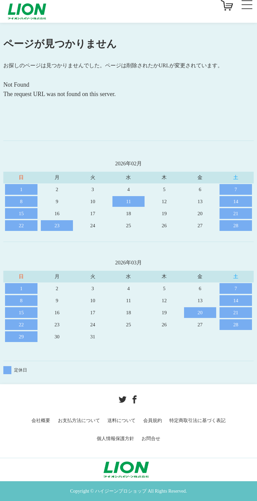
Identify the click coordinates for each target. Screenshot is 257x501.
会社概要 (40, 420)
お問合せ (151, 438)
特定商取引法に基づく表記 (197, 420)
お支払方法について (79, 420)
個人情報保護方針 (115, 438)
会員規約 (152, 420)
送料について (121, 420)
